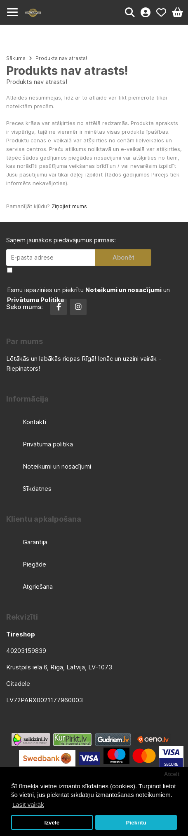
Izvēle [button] (51, 823)
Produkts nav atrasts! (61, 58)
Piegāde (34, 564)
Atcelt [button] (172, 774)
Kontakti (34, 422)
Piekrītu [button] (136, 823)
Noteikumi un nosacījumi (57, 466)
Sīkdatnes (37, 488)
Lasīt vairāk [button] (28, 804)
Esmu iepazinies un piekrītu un (88, 295)
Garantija (35, 542)
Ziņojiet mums (69, 206)
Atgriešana (38, 586)
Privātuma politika (48, 444)
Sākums (16, 58)
